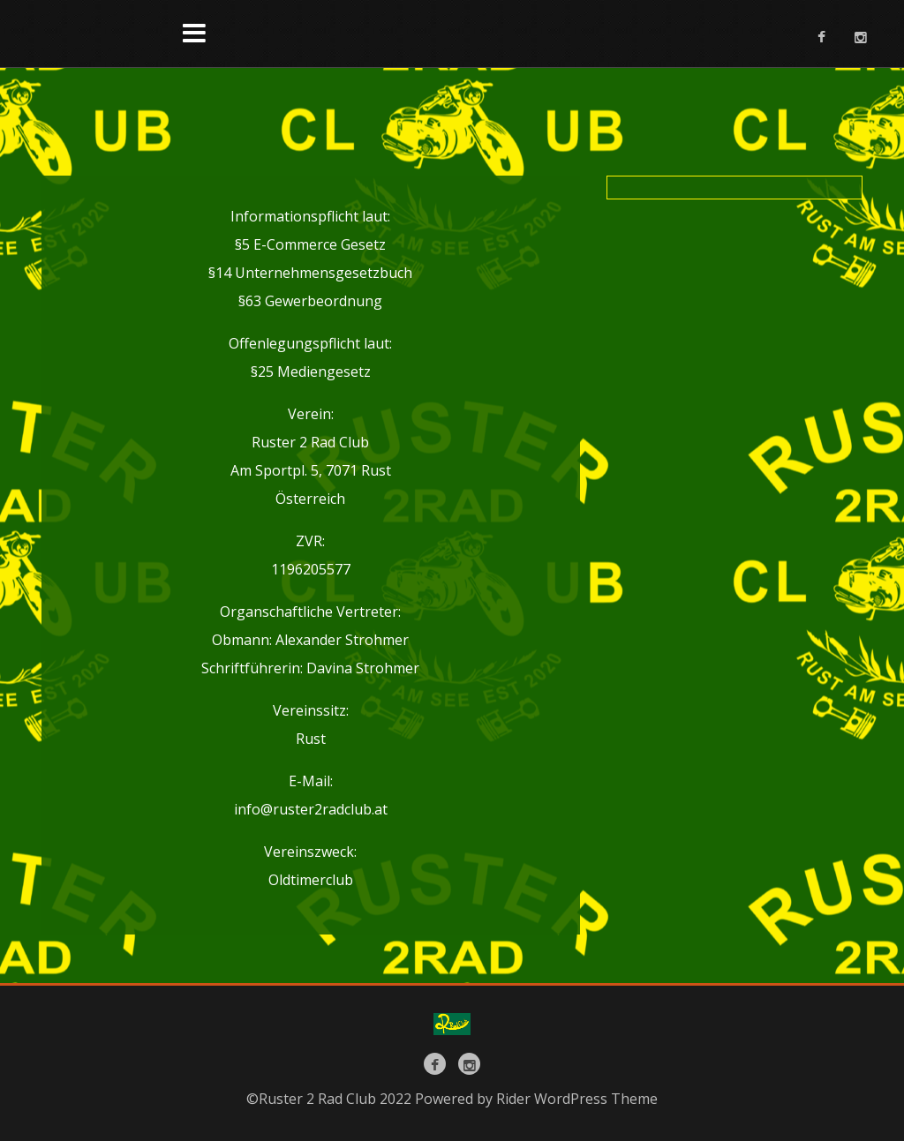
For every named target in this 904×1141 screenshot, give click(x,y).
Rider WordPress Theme (577, 1098)
